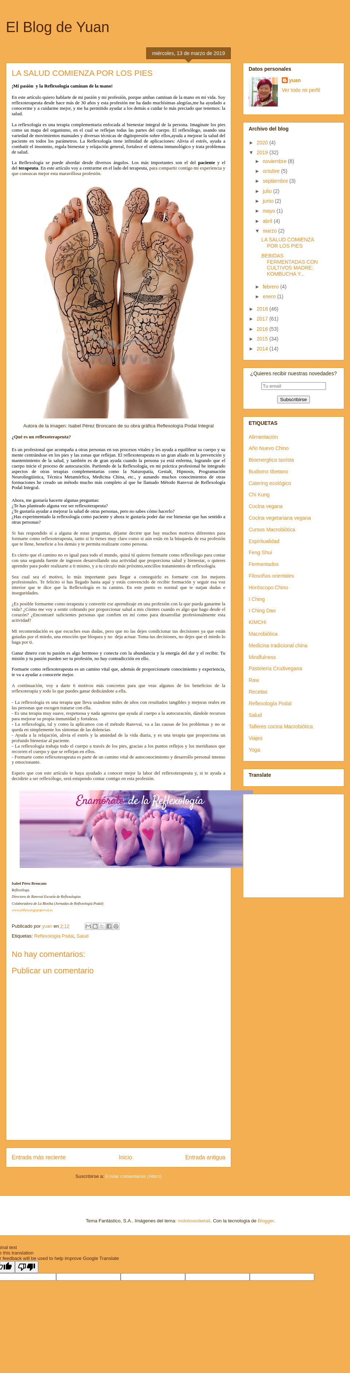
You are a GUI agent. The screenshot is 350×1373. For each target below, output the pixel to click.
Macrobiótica (263, 634)
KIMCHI (258, 622)
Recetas (258, 692)
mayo (269, 211)
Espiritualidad (264, 541)
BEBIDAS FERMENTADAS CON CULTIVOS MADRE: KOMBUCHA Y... (289, 265)
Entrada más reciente (39, 1157)
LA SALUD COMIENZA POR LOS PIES (287, 243)
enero (269, 296)
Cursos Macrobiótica (272, 529)
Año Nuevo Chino (269, 448)
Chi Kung (259, 494)
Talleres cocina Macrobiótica (281, 726)
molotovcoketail (194, 1220)
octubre (271, 171)
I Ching (257, 599)
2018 (263, 309)
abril (267, 221)
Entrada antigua (205, 1157)
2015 (263, 339)
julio (267, 191)
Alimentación (263, 437)
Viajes (255, 738)
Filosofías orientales (271, 576)
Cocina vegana (266, 506)
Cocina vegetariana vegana (280, 518)
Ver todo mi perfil (301, 90)
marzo (270, 231)
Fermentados (264, 564)
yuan (295, 80)
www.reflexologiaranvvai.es (32, 910)
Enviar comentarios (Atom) (133, 1176)
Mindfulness (262, 657)
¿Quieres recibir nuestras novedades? (293, 373)
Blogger (266, 1220)
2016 (263, 329)
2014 (263, 349)
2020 (263, 143)
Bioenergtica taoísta (271, 460)
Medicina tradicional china (278, 645)
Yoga (254, 750)
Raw (254, 680)
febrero (271, 287)
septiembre (275, 181)
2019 (263, 152)
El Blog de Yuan (57, 27)
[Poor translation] (26, 1267)
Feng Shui (260, 552)
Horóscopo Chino (268, 587)
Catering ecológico (270, 483)
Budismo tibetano (268, 471)
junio (268, 201)
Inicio (125, 1157)
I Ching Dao (262, 610)
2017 (263, 319)
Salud (83, 936)
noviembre (275, 161)
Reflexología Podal (54, 936)
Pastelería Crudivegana (275, 668)
